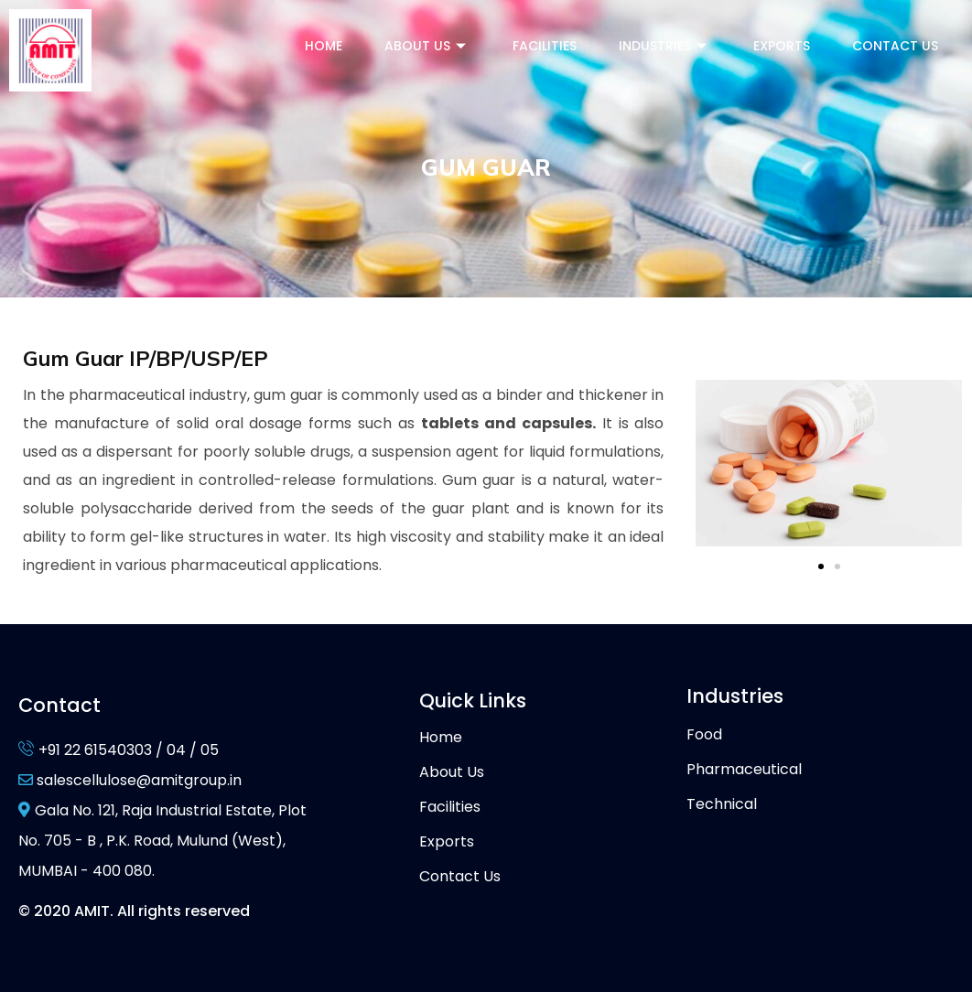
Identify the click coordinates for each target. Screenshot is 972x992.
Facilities (545, 46)
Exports (781, 46)
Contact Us (895, 46)
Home (323, 46)
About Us (427, 46)
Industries (665, 46)
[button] (821, 566)
